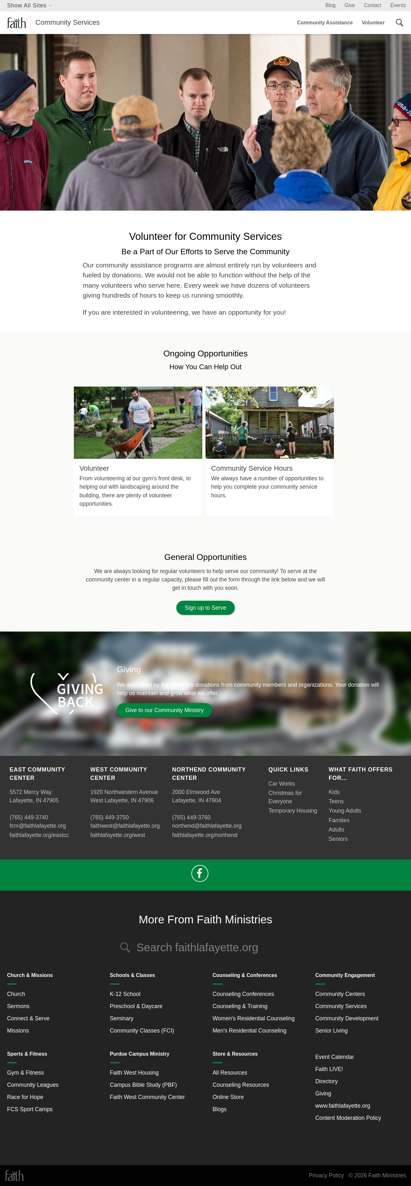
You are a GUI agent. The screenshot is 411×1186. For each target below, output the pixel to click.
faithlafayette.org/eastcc (39, 835)
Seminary (122, 1018)
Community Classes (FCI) (142, 1030)
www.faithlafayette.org (342, 1106)
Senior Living (331, 1030)
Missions (18, 1030)
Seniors (338, 839)
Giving (323, 1093)
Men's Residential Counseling (249, 1030)
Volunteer (373, 22)
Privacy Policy (326, 1175)
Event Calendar (334, 1057)
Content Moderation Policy (348, 1118)
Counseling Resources (241, 1085)
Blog (330, 5)
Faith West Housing (134, 1072)
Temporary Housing (292, 810)
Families (339, 820)
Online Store (228, 1097)
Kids (334, 792)
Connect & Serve (28, 1018)
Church (16, 994)
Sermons (18, 1006)
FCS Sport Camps (30, 1109)
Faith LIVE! (329, 1069)
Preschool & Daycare (136, 1006)
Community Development (346, 1018)
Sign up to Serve (205, 608)
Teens (336, 801)
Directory (326, 1081)
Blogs (220, 1109)
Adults (337, 829)
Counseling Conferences (243, 994)
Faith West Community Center (147, 1097)
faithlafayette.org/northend (204, 835)
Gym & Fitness (25, 1072)
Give (350, 5)
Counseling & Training (240, 1006)
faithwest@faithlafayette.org (125, 826)
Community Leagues (33, 1085)
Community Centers (340, 994)
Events (398, 5)
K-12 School (125, 994)
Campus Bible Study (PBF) (143, 1085)
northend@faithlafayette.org (206, 826)
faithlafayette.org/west (117, 835)
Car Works (281, 783)
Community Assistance (325, 22)
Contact (372, 5)
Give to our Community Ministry (164, 710)
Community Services (341, 1006)
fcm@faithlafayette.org (38, 826)
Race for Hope (25, 1097)
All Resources (230, 1072)
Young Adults (345, 810)
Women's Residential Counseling (254, 1018)
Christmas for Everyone (285, 797)
